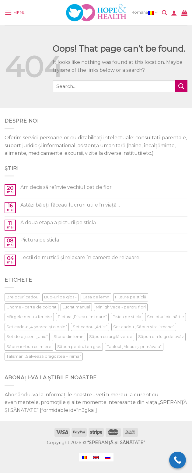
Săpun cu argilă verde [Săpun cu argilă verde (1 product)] (110, 336)
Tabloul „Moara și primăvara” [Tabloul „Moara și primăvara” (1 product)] (134, 346)
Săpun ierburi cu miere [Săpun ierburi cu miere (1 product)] (28, 346)
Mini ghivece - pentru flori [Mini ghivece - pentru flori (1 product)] (121, 307)
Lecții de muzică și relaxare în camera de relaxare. (80, 257)
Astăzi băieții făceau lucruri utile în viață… (70, 205)
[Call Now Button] (177, 460)
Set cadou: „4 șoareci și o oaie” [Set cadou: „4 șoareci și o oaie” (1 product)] (36, 327)
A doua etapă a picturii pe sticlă (58, 222)
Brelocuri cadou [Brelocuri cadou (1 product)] (22, 297)
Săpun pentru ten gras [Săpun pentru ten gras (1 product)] (79, 346)
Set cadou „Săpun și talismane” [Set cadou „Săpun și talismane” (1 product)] (143, 327)
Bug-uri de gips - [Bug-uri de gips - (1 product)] (60, 297)
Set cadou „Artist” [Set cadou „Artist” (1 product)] (90, 327)
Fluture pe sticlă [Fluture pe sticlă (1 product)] (130, 297)
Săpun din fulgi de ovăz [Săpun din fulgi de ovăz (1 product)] (161, 336)
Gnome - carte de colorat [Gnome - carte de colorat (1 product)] (31, 307)
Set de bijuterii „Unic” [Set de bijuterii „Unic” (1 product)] (27, 336)
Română (144, 13)
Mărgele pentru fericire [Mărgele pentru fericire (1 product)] (29, 317)
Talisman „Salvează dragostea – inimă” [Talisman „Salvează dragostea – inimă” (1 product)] (43, 356)
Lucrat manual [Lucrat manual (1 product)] (76, 307)
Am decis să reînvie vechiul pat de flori (66, 187)
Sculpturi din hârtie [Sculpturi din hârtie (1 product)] (165, 317)
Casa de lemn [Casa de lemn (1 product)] (95, 297)
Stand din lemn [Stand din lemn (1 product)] (68, 336)
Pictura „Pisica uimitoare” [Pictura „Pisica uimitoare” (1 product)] (82, 317)
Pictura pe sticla (39, 240)
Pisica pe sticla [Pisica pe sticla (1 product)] (127, 317)
